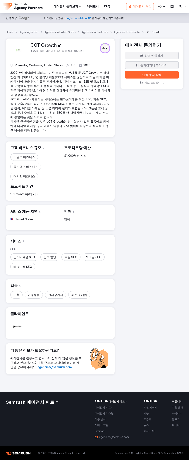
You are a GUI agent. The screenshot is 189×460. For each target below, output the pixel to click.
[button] (161, 7)
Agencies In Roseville (127, 32)
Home (9, 32)
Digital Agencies (29, 32)
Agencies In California (95, 32)
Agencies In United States (60, 32)
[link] (93, 6)
